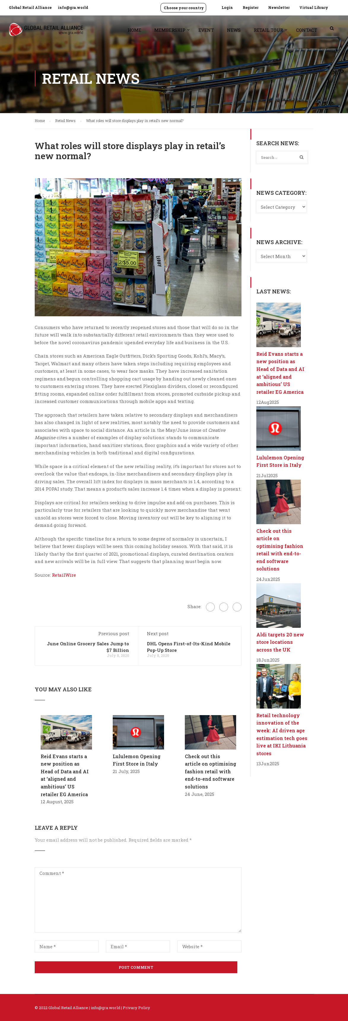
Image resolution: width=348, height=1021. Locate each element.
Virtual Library (313, 7)
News (234, 30)
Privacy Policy (136, 1007)
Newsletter (279, 7)
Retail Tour (268, 30)
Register (250, 7)
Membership (169, 30)
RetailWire (64, 575)
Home (134, 30)
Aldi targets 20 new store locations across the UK (280, 642)
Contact (306, 30)
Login (227, 7)
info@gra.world (73, 7)
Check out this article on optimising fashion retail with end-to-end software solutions (210, 771)
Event (206, 30)
